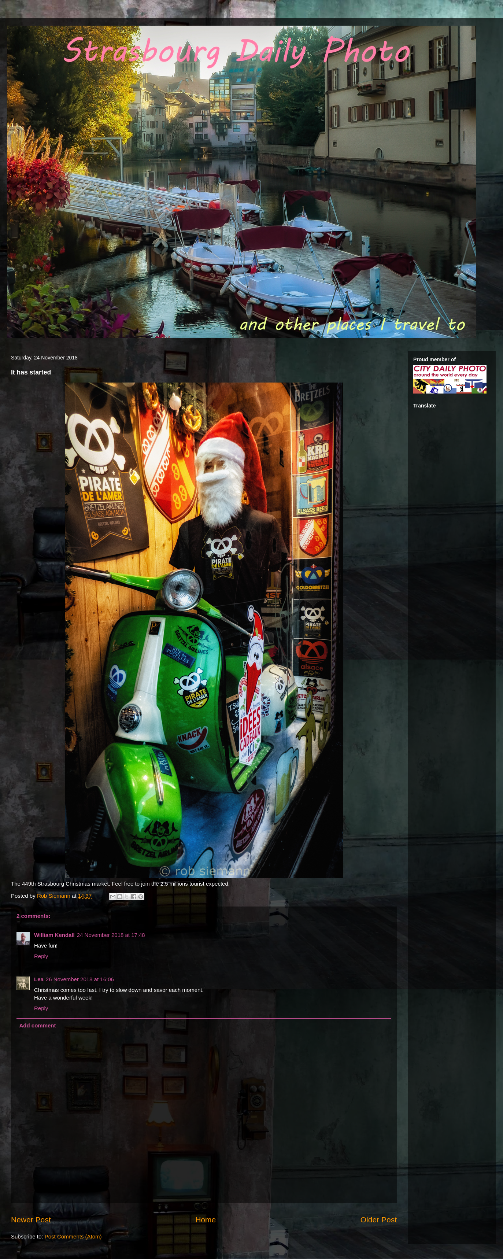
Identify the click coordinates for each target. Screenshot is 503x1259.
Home (205, 1219)
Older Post (378, 1219)
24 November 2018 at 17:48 (111, 935)
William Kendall (54, 935)
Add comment (37, 1025)
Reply (41, 956)
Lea (39, 979)
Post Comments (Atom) (73, 1236)
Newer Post (31, 1219)
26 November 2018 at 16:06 (80, 979)
